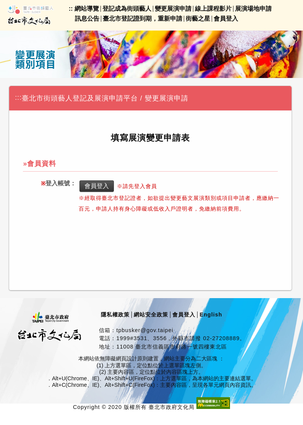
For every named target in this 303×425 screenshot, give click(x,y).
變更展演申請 (173, 8)
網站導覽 (87, 8)
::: (18, 97)
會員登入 (226, 18)
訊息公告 (87, 18)
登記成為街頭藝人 (126, 8)
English (210, 314)
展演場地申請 (253, 8)
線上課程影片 (213, 8)
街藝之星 (198, 18)
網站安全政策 (151, 314)
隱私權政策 (115, 314)
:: (71, 8)
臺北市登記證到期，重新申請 (142, 18)
